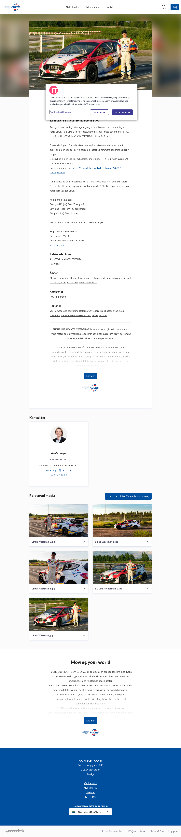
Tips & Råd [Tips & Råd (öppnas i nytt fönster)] (90, 796)
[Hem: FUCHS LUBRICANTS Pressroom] (12, 7)
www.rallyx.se (57, 245)
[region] (91, 102)
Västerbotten (68, 315)
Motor (53, 278)
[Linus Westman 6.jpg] (122, 520)
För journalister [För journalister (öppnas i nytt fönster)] (136, 831)
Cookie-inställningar (60, 112)
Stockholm (119, 311)
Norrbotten (106, 311)
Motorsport (84, 278)
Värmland (55, 315)
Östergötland (99, 315)
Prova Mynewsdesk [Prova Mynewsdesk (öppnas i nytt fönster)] (113, 831)
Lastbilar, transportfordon (64, 282)
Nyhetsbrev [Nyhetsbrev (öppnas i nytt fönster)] (90, 787)
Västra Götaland (58, 311)
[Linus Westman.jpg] (58, 614)
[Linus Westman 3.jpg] (58, 567)
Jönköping (73, 311)
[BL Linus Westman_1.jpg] (122, 567)
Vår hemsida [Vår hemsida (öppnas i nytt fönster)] (90, 783)
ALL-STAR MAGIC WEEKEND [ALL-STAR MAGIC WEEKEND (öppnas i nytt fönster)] (65, 259)
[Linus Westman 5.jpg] (58, 520)
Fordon (62, 296)
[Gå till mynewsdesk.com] (14, 831)
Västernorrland (83, 315)
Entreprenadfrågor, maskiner (106, 278)
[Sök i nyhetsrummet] (163, 7)
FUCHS (53, 296)
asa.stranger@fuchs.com (59, 470)
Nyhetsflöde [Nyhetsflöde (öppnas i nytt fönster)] (157, 831)
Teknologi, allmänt (67, 278)
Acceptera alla (122, 112)
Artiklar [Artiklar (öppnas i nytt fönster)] (90, 792)
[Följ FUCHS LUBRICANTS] (175, 7)
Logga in (173, 831)
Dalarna (83, 311)
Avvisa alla (99, 112)
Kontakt (110, 7)
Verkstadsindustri (88, 282)
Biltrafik (127, 278)
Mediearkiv (92, 7)
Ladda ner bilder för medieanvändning (128, 496)
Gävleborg (94, 311)
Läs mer (90, 376)
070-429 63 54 (59, 474)
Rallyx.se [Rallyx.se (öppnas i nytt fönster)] (55, 264)
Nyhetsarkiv (72, 7)
